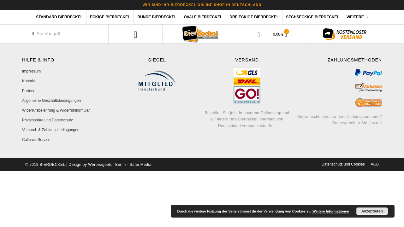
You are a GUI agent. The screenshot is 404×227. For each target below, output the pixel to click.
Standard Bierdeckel (59, 17)
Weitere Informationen (330, 211)
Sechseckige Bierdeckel (312, 17)
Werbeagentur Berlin (107, 164)
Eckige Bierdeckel (110, 17)
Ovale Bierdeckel (203, 17)
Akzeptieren (372, 211)
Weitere (357, 17)
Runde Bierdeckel (156, 17)
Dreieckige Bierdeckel (254, 17)
